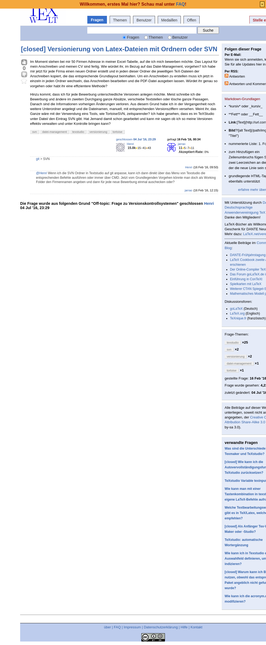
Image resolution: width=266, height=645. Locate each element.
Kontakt (196, 627)
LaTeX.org (237, 313)
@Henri (41, 173)
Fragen (97, 20)
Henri (130, 143)
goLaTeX (236, 309)
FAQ (117, 627)
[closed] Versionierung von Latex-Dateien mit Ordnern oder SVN (119, 49)
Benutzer (144, 20)
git (37, 159)
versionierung (98, 131)
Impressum (132, 627)
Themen (120, 20)
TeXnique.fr (238, 318)
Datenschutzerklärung (161, 627)
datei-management (54, 131)
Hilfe (184, 627)
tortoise (117, 131)
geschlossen (136, 139)
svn (34, 131)
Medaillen (169, 20)
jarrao (181, 143)
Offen (191, 20)
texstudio (78, 131)
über (107, 627)
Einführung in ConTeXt (246, 279)
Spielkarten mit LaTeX (245, 284)
